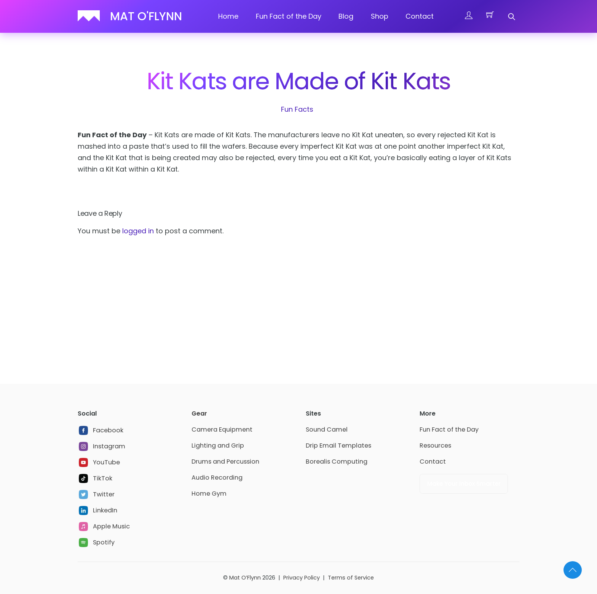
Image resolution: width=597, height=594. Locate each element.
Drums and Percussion (225, 461)
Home (228, 16)
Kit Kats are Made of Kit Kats (299, 81)
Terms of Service (351, 577)
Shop (379, 16)
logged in (138, 231)
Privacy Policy (301, 577)
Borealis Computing (336, 461)
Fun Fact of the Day (288, 16)
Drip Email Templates (338, 445)
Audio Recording (217, 477)
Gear (199, 413)
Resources (435, 445)
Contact (419, 16)
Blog (345, 16)
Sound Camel (327, 429)
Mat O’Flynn (245, 577)
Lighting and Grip (218, 445)
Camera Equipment (222, 429)
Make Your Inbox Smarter (464, 484)
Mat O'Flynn (146, 16)
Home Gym (209, 493)
